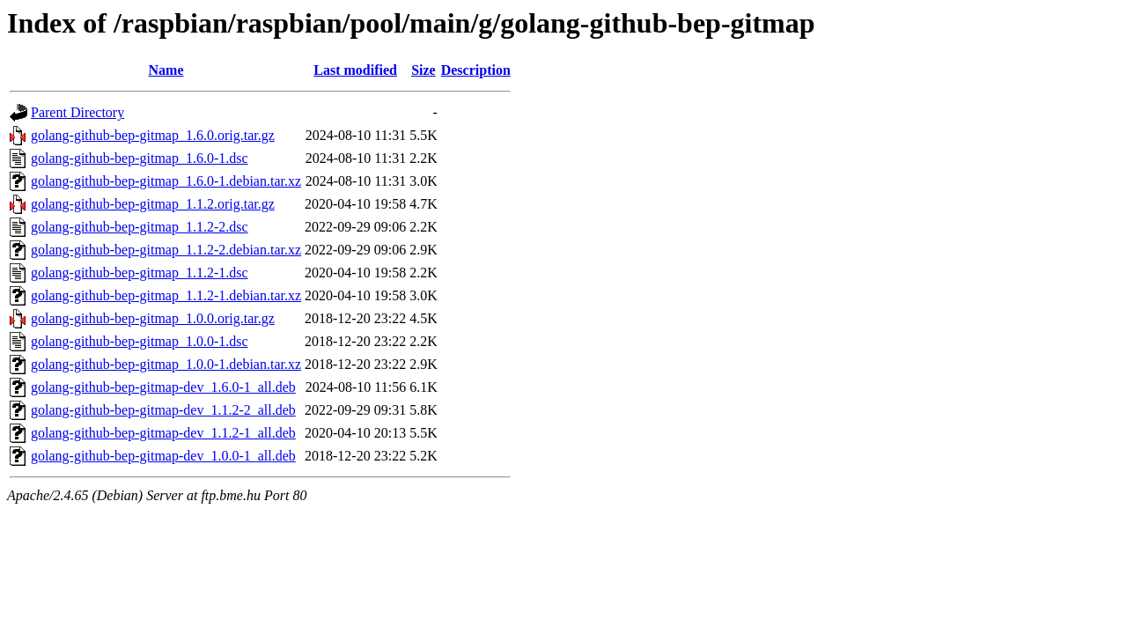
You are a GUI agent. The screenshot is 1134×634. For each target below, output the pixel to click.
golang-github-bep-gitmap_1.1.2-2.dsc (139, 226)
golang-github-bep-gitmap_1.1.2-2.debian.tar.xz (166, 249)
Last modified (355, 70)
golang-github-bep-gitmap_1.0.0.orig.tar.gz (153, 318)
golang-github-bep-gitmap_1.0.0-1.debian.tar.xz (166, 364)
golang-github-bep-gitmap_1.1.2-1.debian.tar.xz (166, 295)
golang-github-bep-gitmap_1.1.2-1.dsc (139, 272)
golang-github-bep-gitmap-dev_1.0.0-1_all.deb (163, 455)
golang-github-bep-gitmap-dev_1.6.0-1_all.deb (163, 387)
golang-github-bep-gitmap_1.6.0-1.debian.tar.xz (166, 180)
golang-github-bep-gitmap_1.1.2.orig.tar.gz (153, 203)
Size (423, 70)
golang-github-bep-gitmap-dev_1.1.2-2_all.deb (163, 409)
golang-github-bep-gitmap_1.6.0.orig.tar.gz (153, 135)
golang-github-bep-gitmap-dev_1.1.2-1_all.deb (163, 432)
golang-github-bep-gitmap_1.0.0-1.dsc (139, 341)
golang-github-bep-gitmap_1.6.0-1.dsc (139, 158)
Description (476, 70)
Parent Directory (77, 112)
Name (166, 70)
